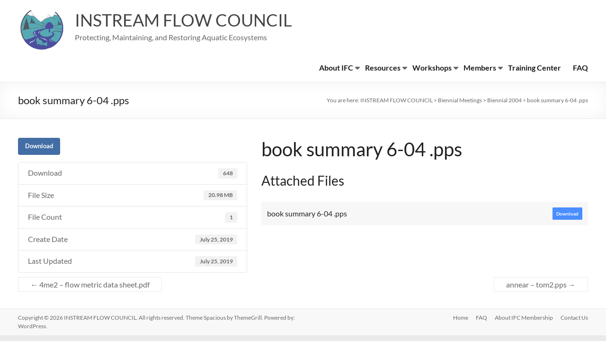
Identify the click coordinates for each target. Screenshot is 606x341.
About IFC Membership (524, 317)
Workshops (432, 67)
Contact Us (574, 317)
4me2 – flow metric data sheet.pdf (90, 284)
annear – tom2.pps (541, 284)
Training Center (534, 67)
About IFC (336, 67)
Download (39, 146)
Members (479, 67)
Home (460, 317)
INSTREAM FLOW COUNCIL (183, 20)
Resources (383, 67)
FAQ (580, 67)
